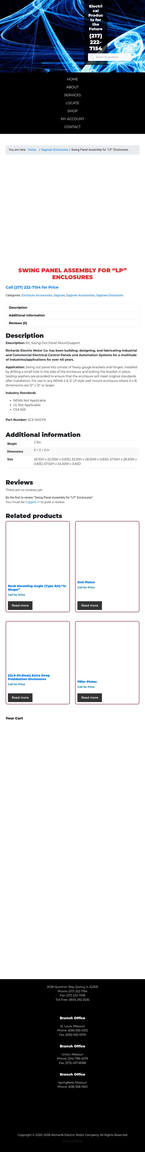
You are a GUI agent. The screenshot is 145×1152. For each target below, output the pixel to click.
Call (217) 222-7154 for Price (32, 287)
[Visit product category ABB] (107, 756)
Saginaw (59, 295)
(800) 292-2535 (79, 999)
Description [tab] (18, 307)
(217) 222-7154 (95, 42)
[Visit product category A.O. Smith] (37, 789)
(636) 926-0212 (78, 1030)
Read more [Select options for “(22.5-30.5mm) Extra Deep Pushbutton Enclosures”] (20, 697)
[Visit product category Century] (37, 822)
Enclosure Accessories (37, 295)
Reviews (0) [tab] (18, 323)
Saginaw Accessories (80, 295)
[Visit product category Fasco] (107, 822)
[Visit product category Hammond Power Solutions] (37, 889)
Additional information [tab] (27, 315)
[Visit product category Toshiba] (37, 756)
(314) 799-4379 (78, 1058)
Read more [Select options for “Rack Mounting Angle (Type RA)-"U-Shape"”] (20, 605)
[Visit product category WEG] (37, 955)
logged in (32, 502)
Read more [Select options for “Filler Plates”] (89, 697)
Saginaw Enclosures (54, 149)
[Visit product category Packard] (37, 855)
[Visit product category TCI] (107, 922)
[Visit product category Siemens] (107, 855)
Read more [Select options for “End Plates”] (89, 605)
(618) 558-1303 (77, 1086)
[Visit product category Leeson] (107, 889)
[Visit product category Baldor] (107, 789)
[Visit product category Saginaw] (37, 922)
